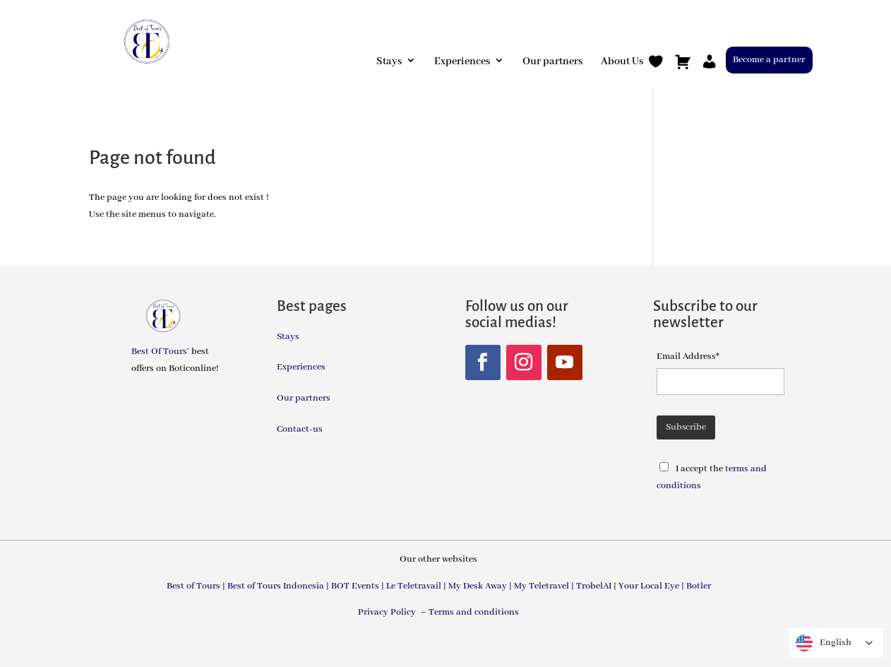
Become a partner (769, 60)
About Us (622, 61)
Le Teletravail (413, 586)
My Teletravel (541, 586)
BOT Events (355, 586)
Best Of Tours (159, 352)
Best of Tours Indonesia (275, 586)
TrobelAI (593, 586)
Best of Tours (193, 586)
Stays (389, 61)
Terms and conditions (474, 612)
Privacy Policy (388, 612)
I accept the (700, 469)
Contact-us (300, 429)
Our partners (552, 61)
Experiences (462, 61)
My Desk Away (477, 586)
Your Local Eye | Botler (664, 586)
